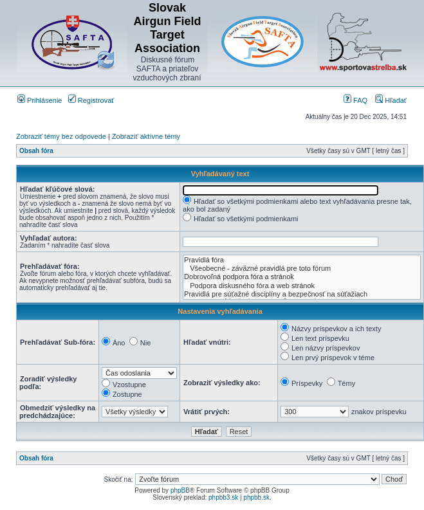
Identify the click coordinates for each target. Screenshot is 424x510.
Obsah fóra (36, 150)
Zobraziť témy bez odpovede (61, 136)
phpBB (180, 490)
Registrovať (91, 100)
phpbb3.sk (223, 497)
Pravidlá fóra (301, 260)
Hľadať (391, 100)
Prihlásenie (39, 100)
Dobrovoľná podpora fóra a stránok (301, 277)
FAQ (355, 100)
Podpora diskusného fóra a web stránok (301, 286)
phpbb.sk (256, 497)
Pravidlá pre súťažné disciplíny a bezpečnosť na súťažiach (301, 294)
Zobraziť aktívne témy (146, 136)
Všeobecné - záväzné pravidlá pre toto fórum (301, 268)
